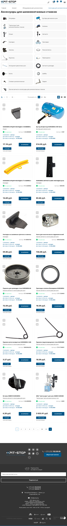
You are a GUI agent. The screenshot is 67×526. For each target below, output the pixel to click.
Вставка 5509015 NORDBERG (11, 396)
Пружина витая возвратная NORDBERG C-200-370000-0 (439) (21, 342)
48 (41, 97)
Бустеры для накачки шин (43, 129)
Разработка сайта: (56, 518)
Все (45, 97)
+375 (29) (35, 487)
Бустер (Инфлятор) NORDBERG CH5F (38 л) (49, 127)
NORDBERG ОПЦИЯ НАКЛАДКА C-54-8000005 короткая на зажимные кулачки (27, 127)
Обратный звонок (52, 455)
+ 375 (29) (52, 451)
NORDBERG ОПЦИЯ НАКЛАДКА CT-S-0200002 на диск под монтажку (24, 180)
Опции (5, 129)
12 (39, 97)
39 (46, 429)
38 (42, 429)
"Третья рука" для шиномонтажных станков (48, 398)
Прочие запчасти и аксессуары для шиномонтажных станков (20, 290)
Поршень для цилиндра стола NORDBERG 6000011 (18, 288)
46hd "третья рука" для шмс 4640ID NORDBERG (50, 396)
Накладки (5, 183)
